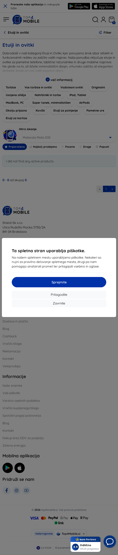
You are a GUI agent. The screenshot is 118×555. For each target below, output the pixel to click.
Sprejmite (59, 282)
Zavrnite (59, 303)
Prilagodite (59, 294)
